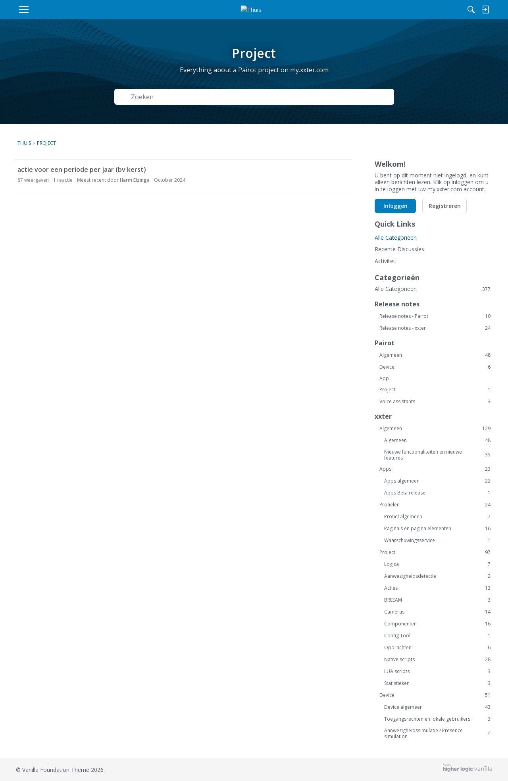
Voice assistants (435, 401)
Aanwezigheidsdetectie (437, 576)
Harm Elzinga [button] (135, 180)
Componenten (437, 623)
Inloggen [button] (395, 206)
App (384, 378)
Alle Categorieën (396, 237)
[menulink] (60, 9)
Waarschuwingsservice (437, 540)
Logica (437, 564)
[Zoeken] (396, 9)
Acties (437, 588)
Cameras (437, 612)
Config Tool (437, 635)
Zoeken (372, 96)
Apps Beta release (437, 492)
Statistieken (437, 683)
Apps (435, 469)
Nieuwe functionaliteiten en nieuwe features (437, 455)
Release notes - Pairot (435, 316)
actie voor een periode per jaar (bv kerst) (81, 169)
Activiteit (385, 261)
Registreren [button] (445, 206)
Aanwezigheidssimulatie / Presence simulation (437, 733)
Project (435, 389)
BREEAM (437, 600)
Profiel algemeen (437, 516)
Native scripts (437, 659)
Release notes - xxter (435, 328)
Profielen (435, 504)
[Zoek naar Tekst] (232, 97)
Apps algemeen (437, 481)
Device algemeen (437, 707)
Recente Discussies (399, 249)
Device (435, 367)
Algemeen (435, 355)
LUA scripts (437, 671)
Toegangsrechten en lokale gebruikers (437, 719)
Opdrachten (437, 647)
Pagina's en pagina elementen (437, 528)
